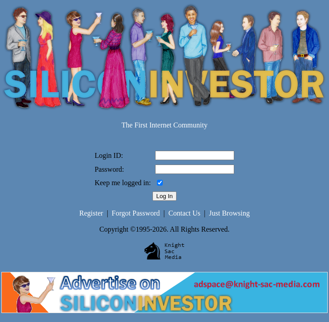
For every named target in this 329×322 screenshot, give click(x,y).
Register (91, 213)
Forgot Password (136, 213)
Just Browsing (229, 213)
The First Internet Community (164, 125)
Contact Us (185, 213)
